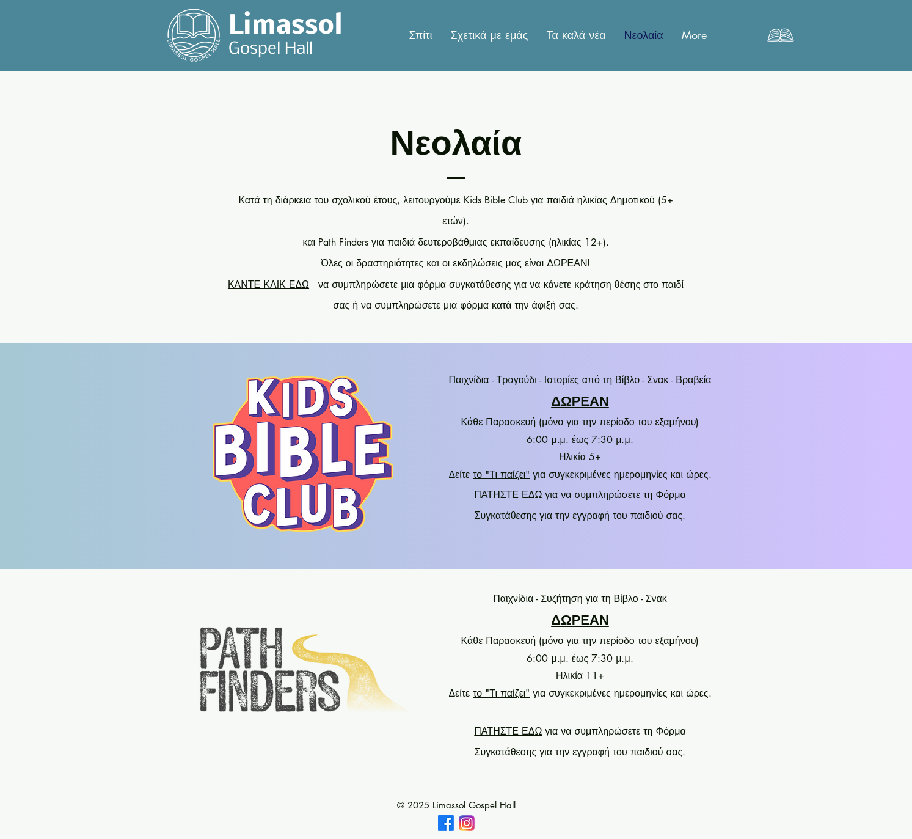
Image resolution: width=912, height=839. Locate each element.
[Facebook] (446, 823)
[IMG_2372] (467, 823)
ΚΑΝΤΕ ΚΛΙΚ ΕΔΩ (268, 284)
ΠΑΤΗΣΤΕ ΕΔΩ (508, 494)
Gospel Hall (270, 49)
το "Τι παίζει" (501, 474)
